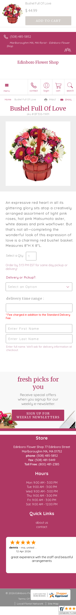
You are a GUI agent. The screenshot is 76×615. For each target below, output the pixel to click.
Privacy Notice (49, 598)
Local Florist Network (30, 603)
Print (50, 99)
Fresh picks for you (38, 391)
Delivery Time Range (24, 298)
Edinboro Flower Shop (38, 62)
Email (66, 99)
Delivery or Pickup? (20, 277)
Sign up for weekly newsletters (38, 415)
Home (8, 99)
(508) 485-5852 (20, 36)
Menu (7, 90)
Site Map (53, 603)
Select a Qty (14, 255)
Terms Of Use (26, 598)
